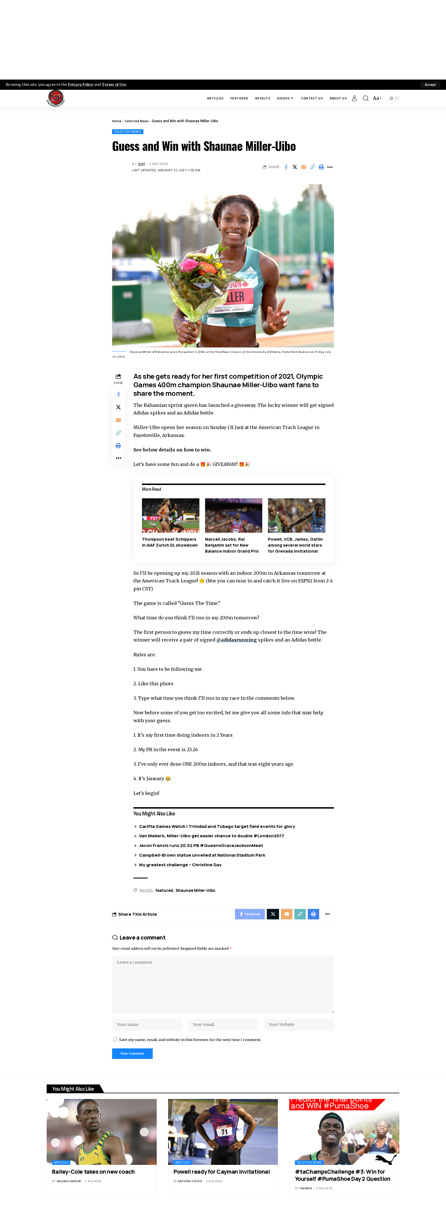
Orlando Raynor (69, 1187)
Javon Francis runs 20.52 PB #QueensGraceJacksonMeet (202, 846)
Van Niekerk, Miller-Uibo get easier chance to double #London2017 (212, 836)
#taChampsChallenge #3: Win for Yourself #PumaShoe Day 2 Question (343, 1181)
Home (116, 121)
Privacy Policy (81, 84)
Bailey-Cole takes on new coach (93, 1178)
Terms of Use (115, 84)
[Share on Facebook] (286, 167)
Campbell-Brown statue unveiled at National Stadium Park (203, 855)
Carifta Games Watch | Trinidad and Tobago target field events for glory (218, 826)
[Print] (321, 167)
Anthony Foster (190, 1187)
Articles (61, 1169)
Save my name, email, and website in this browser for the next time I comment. (190, 1044)
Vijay (142, 164)
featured (165, 891)
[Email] (303, 167)
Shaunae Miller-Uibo (197, 891)
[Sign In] (354, 98)
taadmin (305, 1194)
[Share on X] (295, 167)
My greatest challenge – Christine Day (181, 865)
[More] (330, 167)
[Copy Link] (312, 167)
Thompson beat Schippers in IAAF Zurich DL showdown (171, 542)
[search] (366, 98)
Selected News (137, 121)
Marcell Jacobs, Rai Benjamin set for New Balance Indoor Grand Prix (232, 545)
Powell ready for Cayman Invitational (222, 1178)
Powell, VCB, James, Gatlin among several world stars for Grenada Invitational (295, 545)
